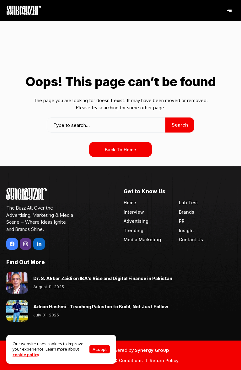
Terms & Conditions (121, 360)
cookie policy (26, 354)
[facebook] (12, 244)
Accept (100, 349)
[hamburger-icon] (229, 10)
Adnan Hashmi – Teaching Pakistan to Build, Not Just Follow (100, 306)
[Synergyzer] (24, 10)
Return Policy (164, 360)
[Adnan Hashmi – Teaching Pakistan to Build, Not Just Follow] (17, 311)
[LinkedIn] (39, 244)
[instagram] (25, 244)
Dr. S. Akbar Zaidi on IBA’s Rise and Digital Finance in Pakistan (102, 278)
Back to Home (120, 149)
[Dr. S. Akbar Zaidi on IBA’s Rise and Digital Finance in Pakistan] (17, 283)
